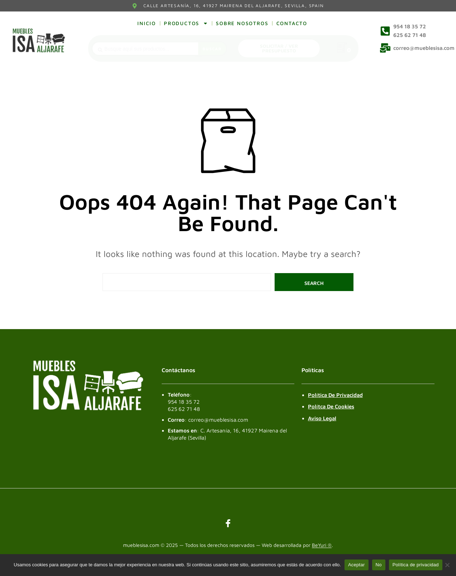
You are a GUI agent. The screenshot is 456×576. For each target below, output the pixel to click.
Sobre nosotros (242, 23)
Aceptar (356, 564)
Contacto (291, 23)
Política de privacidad (416, 564)
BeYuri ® (322, 545)
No (379, 564)
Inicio (146, 23)
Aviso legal (322, 418)
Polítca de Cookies (331, 406)
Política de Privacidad (335, 395)
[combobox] (145, 48)
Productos (186, 23)
